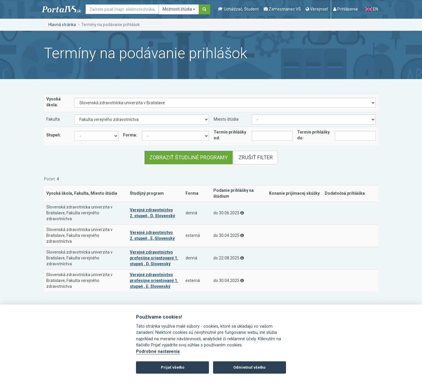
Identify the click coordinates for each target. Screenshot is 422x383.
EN (371, 9)
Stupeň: (53, 135)
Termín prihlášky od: (230, 135)
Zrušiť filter (256, 157)
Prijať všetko (172, 367)
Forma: (130, 135)
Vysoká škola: (53, 102)
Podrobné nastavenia (158, 351)
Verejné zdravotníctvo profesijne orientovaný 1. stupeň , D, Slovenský (154, 258)
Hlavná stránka (62, 24)
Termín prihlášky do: (313, 135)
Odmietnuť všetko (249, 367)
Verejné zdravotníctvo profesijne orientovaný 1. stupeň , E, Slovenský (154, 280)
